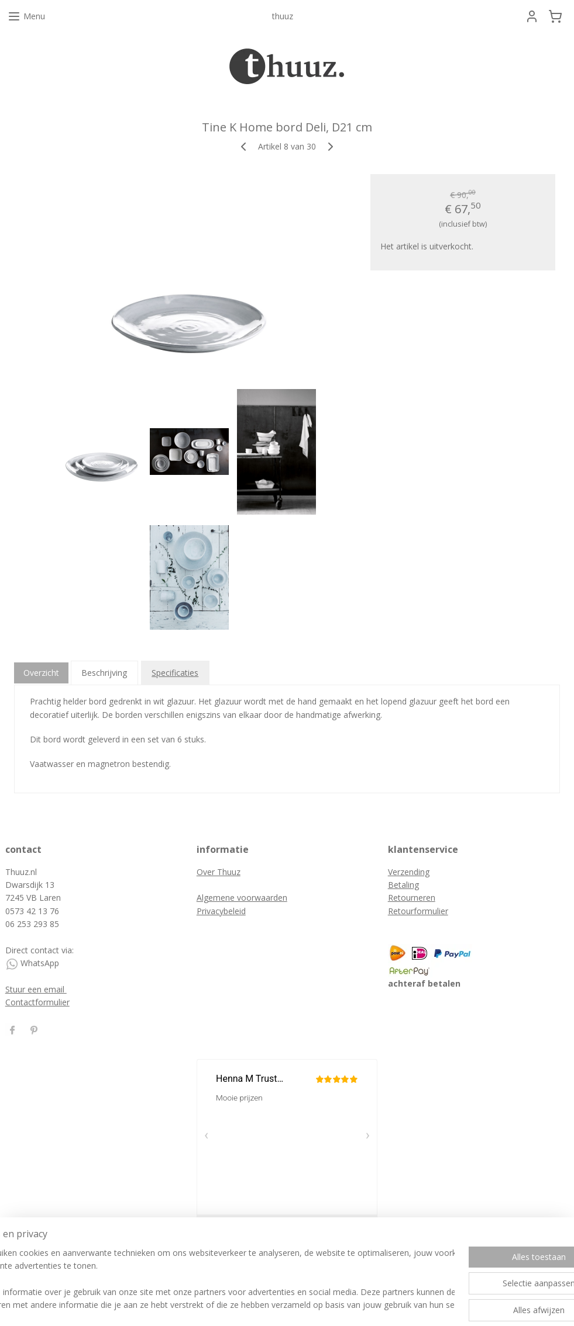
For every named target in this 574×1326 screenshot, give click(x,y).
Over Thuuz (218, 871)
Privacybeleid (221, 911)
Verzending (408, 871)
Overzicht (41, 672)
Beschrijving (104, 672)
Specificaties (175, 672)
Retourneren (411, 897)
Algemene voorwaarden (242, 897)
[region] (209, 1280)
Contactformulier (37, 1002)
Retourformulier (418, 911)
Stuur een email (36, 989)
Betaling (403, 884)
